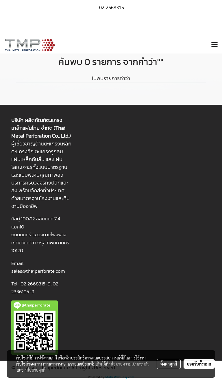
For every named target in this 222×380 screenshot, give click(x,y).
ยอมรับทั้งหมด (199, 363)
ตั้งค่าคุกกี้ (168, 363)
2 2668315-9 (37, 283)
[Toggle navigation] (214, 45)
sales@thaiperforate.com (38, 271)
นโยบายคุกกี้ (35, 369)
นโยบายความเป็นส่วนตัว (129, 363)
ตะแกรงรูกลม (49, 151)
